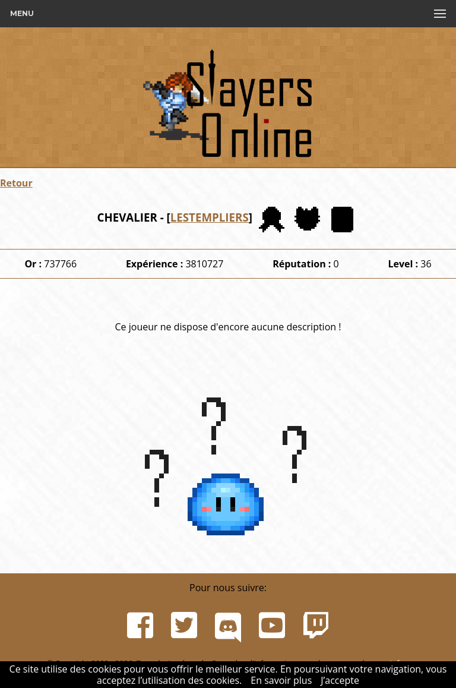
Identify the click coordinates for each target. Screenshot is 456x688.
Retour (16, 183)
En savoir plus (281, 680)
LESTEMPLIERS (209, 217)
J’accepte (340, 680)
